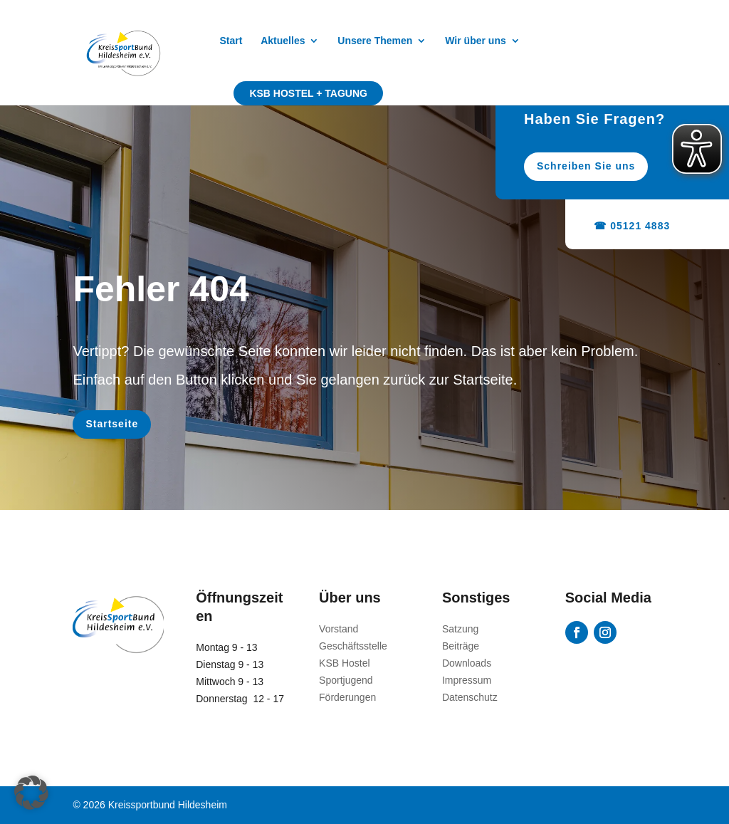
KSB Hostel (344, 663)
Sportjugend (346, 680)
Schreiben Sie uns (594, 166)
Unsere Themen (374, 41)
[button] (31, 792)
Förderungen (347, 697)
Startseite (111, 423)
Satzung (460, 629)
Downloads (466, 663)
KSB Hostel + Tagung (308, 93)
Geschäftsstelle (353, 646)
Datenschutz (470, 697)
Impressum (466, 680)
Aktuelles (283, 41)
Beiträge (460, 646)
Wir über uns (475, 41)
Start (230, 41)
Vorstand (338, 629)
